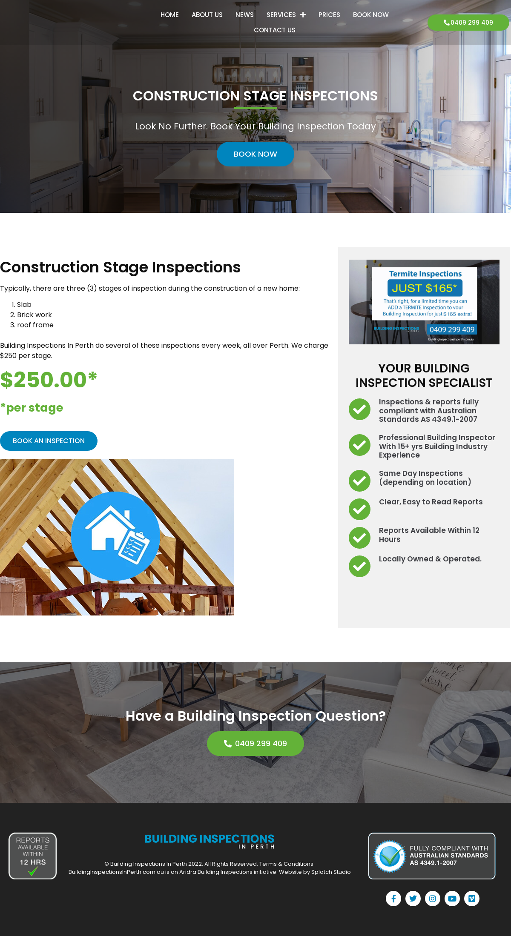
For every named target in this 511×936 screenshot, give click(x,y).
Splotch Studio (331, 872)
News (244, 14)
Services (286, 14)
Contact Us (275, 30)
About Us (207, 14)
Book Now (371, 14)
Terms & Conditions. (287, 864)
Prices (329, 14)
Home (170, 14)
